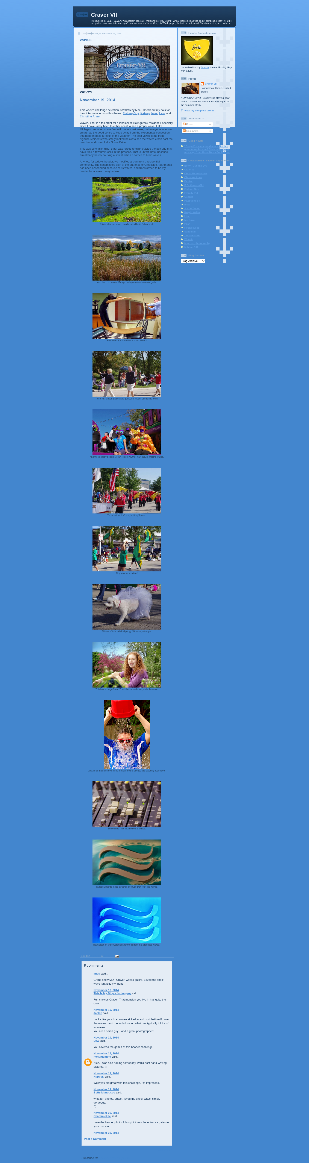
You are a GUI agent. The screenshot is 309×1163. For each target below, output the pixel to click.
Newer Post (89, 1150)
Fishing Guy (131, 113)
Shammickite (102, 1116)
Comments (190, 130)
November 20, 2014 (106, 1112)
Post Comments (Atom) (114, 1158)
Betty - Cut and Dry (195, 165)
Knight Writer (192, 212)
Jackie (98, 1013)
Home (127, 1150)
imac (97, 973)
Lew (162, 113)
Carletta (189, 169)
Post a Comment (95, 1138)
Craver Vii (211, 83)
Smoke (205, 67)
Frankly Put (191, 192)
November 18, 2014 (106, 990)
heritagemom (102, 1056)
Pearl (187, 223)
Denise (188, 181)
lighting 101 (191, 247)
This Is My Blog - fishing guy (112, 993)
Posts (187, 124)
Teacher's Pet (192, 235)
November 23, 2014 (106, 1132)
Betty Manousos (104, 1092)
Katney (145, 113)
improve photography (197, 243)
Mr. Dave (189, 220)
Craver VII (104, 15)
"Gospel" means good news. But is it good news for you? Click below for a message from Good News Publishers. (207, 149)
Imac (154, 113)
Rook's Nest (191, 227)
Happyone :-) (192, 200)
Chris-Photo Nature (195, 173)
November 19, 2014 (106, 1009)
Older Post (165, 1150)
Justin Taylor (192, 208)
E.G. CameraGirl (194, 185)
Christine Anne (90, 116)
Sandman (190, 231)
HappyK (99, 1076)
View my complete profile (199, 110)
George (188, 196)
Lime (187, 216)
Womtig (189, 239)
